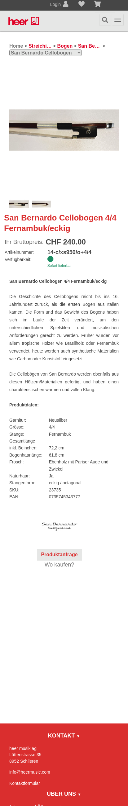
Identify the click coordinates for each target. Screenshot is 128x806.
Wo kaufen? (59, 565)
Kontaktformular (24, 783)
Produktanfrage (59, 554)
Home (16, 46)
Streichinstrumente (40, 46)
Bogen (65, 46)
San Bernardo (89, 46)
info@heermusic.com (29, 772)
